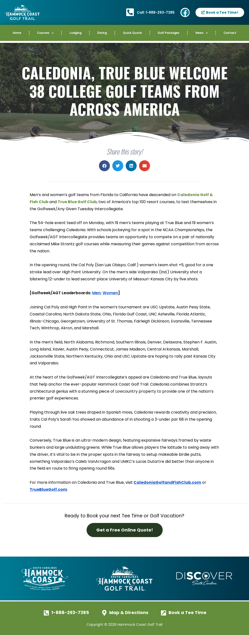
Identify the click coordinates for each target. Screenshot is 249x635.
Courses (45, 33)
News (202, 33)
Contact (229, 33)
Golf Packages (168, 33)
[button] (104, 165)
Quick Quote (132, 33)
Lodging (75, 33)
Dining (102, 33)
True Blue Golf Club (77, 202)
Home (17, 33)
